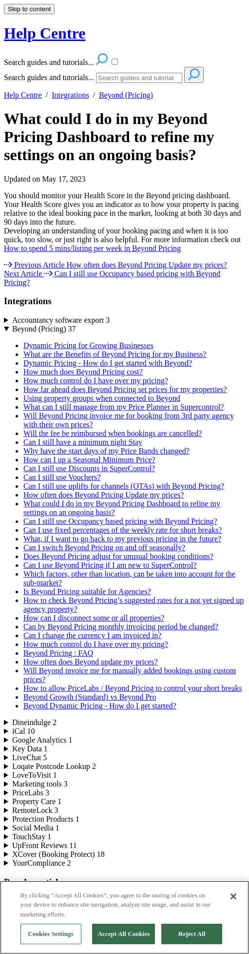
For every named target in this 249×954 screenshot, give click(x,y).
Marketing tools (40, 784)
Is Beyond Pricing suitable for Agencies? (87, 591)
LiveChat (29, 757)
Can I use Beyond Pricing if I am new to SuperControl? (110, 565)
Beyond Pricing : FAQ (58, 653)
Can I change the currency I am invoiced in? (92, 635)
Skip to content (29, 9)
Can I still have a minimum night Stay (82, 442)
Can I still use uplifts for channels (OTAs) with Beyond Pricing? (123, 486)
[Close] (233, 902)
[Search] (139, 78)
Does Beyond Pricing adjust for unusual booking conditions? (118, 556)
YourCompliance (41, 863)
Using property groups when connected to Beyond (101, 398)
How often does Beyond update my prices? (90, 662)
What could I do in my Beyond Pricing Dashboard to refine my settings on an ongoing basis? (109, 137)
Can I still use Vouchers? (62, 477)
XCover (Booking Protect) (58, 854)
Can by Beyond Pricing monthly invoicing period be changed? (120, 626)
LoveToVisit (34, 775)
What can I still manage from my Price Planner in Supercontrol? (123, 407)
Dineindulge (34, 722)
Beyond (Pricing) (126, 95)
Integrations (70, 95)
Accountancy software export (61, 320)
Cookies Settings (50, 940)
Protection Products (45, 819)
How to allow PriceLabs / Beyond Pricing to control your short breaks (132, 688)
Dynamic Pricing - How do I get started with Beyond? (107, 363)
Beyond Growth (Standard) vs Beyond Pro (89, 697)
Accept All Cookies (123, 940)
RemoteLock (35, 810)
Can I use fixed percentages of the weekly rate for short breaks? (122, 530)
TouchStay (31, 836)
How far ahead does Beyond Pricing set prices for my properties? (125, 389)
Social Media (35, 828)
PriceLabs (30, 792)
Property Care (36, 801)
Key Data (30, 749)
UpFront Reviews (44, 845)
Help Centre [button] (44, 33)
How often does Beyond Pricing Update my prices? (103, 495)
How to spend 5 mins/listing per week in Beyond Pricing (92, 248)
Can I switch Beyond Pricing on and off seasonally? (104, 547)
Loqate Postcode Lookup (54, 766)
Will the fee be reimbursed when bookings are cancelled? (112, 433)
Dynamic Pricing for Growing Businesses (88, 345)
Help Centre (23, 95)
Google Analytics (42, 740)
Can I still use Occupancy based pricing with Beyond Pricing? (120, 521)
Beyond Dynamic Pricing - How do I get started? (99, 706)
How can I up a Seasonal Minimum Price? (89, 460)
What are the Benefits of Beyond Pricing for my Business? (114, 354)
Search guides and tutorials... (49, 77)
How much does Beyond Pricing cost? (83, 372)
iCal (23, 731)
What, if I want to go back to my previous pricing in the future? (122, 539)
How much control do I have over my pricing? (95, 380)
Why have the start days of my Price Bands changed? (106, 451)
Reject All (192, 940)
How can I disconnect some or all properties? (93, 618)
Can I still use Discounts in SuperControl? (89, 468)
